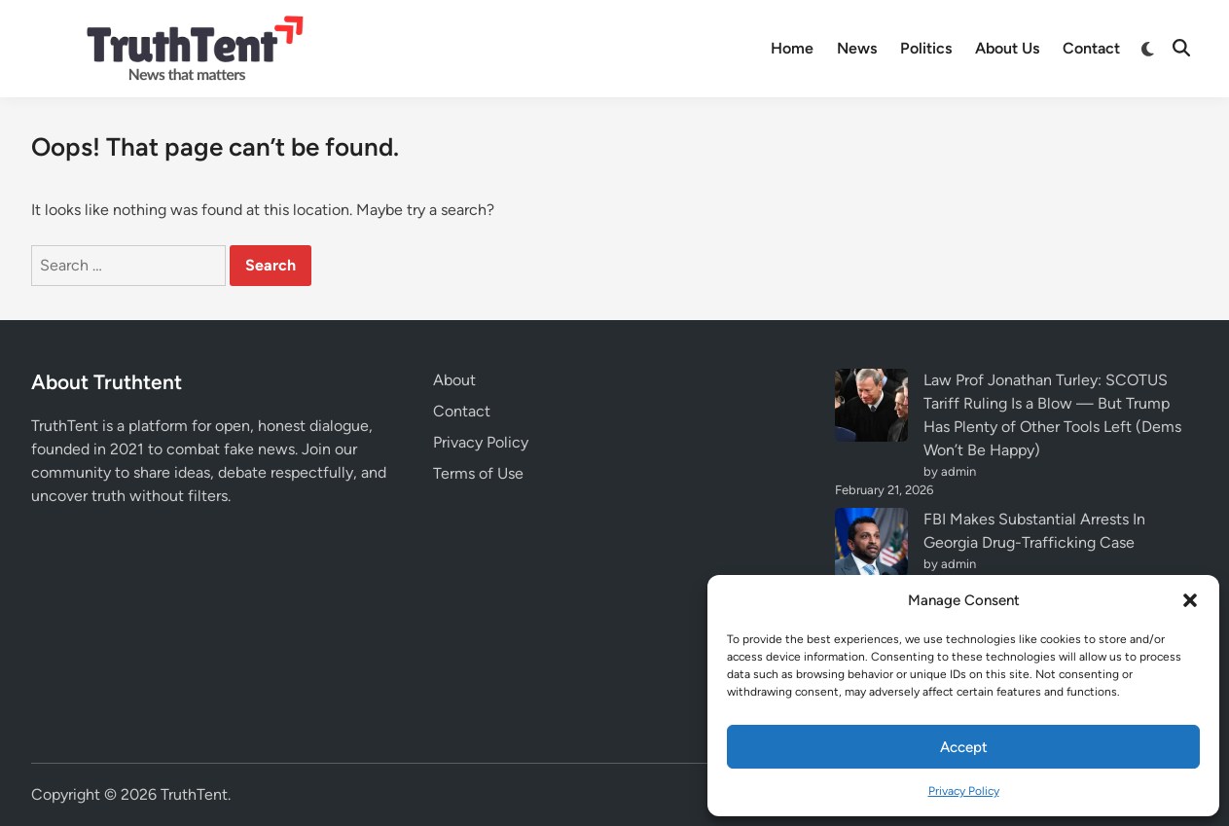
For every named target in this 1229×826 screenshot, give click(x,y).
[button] (1190, 600)
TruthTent (194, 794)
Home (792, 48)
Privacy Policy (963, 791)
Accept (964, 747)
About (454, 380)
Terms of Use (478, 473)
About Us (1007, 48)
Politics (926, 48)
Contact (1091, 48)
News (857, 48)
